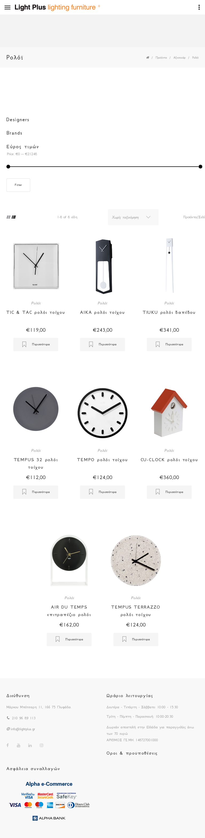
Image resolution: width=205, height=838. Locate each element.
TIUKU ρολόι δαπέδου (169, 312)
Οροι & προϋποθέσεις (132, 753)
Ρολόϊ (195, 57)
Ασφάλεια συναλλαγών (33, 768)
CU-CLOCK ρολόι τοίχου (169, 459)
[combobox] (133, 217)
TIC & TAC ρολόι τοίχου (35, 312)
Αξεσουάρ (180, 57)
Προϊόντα (161, 57)
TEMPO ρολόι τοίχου (102, 459)
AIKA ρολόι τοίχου (102, 312)
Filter (18, 185)
